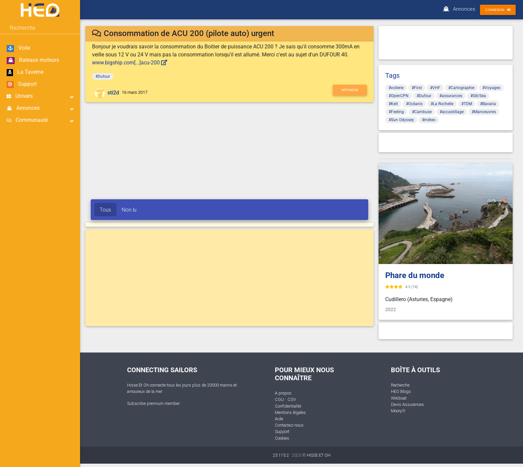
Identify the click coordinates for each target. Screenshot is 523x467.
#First (417, 87)
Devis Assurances (407, 404)
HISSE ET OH (319, 455)
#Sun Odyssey (401, 120)
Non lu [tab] (129, 209)
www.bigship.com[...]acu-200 (129, 62)
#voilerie (396, 87)
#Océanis (414, 103)
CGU (279, 399)
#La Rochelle (442, 103)
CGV (292, 399)
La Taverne (25, 72)
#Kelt (393, 103)
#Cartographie (461, 87)
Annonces (40, 108)
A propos (283, 393)
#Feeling (396, 111)
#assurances (450, 95)
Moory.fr (398, 411)
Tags (392, 75)
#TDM (466, 103)
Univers (40, 96)
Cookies (282, 438)
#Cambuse (422, 111)
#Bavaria (488, 103)
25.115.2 (281, 455)
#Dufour (102, 76)
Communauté (40, 120)
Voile (18, 48)
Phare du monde (414, 275)
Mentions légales (290, 412)
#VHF (435, 87)
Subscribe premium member (153, 403)
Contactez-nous (289, 425)
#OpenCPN (399, 95)
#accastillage (452, 111)
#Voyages (491, 87)
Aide (279, 419)
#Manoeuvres (484, 111)
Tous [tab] (105, 209)
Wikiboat (399, 398)
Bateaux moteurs (33, 60)
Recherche (400, 385)
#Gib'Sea (478, 95)
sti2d (113, 92)
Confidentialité (288, 406)
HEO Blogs (401, 391)
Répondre (350, 90)
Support (22, 84)
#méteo (429, 120)
